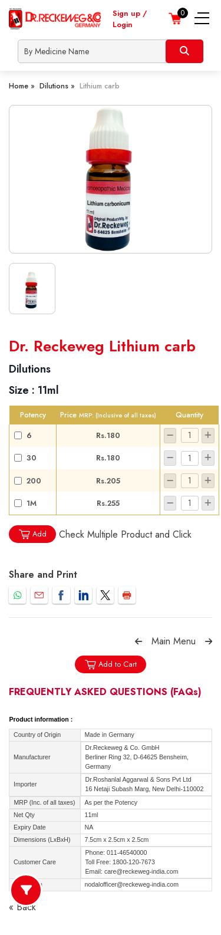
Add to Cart (110, 665)
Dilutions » (57, 85)
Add (32, 534)
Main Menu (173, 641)
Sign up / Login (130, 19)
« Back (22, 907)
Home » (22, 85)
